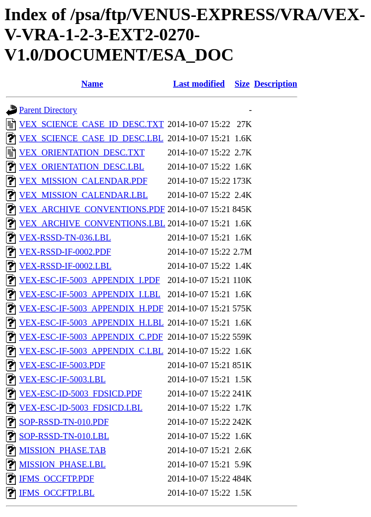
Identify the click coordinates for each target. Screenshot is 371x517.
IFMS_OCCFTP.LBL (56, 492)
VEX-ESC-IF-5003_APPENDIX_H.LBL (91, 322)
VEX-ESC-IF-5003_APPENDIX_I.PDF (89, 280)
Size (242, 83)
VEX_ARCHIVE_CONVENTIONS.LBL (92, 223)
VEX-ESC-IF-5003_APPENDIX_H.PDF (91, 308)
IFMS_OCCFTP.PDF (56, 478)
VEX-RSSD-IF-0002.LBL (65, 265)
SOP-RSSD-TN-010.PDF (64, 421)
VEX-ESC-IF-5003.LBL (62, 379)
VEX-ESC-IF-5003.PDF (62, 365)
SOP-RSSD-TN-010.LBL (64, 436)
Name (92, 83)
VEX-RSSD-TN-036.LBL (65, 237)
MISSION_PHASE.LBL (62, 464)
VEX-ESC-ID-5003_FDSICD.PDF (80, 393)
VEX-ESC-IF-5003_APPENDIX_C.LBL (91, 351)
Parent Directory (48, 110)
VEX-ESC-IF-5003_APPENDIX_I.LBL (89, 294)
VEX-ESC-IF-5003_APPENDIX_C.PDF (91, 336)
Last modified (199, 83)
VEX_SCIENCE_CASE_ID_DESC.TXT (91, 124)
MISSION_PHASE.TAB (62, 450)
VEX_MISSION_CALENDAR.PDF (83, 180)
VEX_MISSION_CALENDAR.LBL (83, 195)
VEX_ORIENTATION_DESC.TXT (82, 152)
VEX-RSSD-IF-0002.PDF (65, 251)
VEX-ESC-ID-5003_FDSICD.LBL (80, 407)
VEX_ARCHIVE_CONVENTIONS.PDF (92, 209)
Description (275, 83)
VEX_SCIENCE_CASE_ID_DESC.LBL (91, 138)
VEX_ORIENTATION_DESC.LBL (81, 166)
